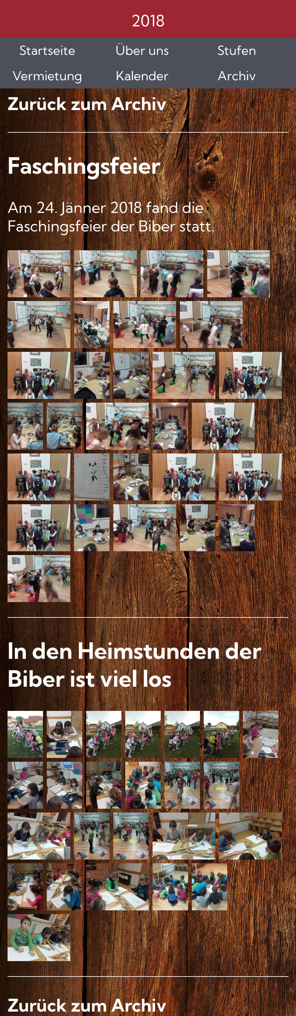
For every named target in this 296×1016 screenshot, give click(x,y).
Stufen (236, 50)
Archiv (237, 75)
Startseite (47, 50)
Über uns (142, 50)
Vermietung (47, 75)
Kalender (142, 75)
